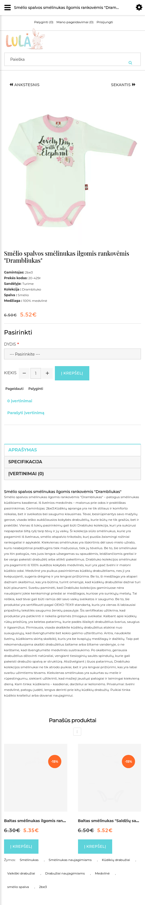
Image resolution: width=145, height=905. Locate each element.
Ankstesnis (24, 84)
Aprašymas (22, 449)
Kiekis (10, 372)
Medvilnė (102, 873)
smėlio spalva (18, 887)
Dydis (10, 344)
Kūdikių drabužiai (116, 860)
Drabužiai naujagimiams (65, 873)
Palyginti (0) (44, 22)
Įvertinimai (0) (26, 473)
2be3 (43, 887)
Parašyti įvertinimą (25, 412)
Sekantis (123, 84)
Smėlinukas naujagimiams (70, 860)
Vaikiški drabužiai (21, 873)
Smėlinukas (29, 860)
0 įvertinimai (19, 401)
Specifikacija (25, 461)
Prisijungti (105, 22)
